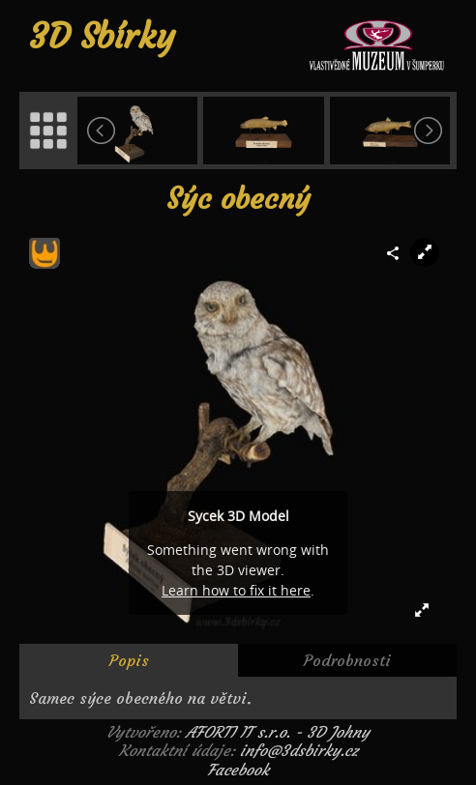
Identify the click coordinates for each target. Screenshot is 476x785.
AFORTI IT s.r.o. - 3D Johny (278, 731)
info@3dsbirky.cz (299, 750)
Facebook (238, 769)
